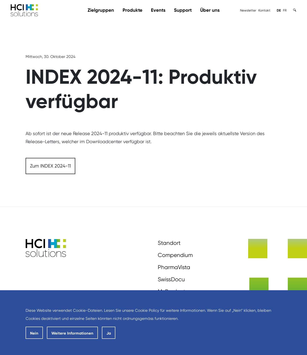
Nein (34, 333)
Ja (108, 333)
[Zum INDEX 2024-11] (50, 166)
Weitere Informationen (72, 333)
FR (285, 10)
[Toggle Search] (294, 10)
